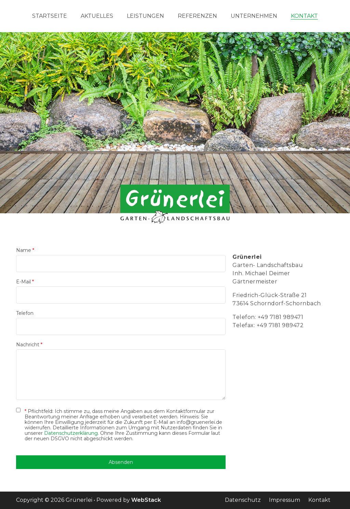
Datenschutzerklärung (71, 433)
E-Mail (25, 281)
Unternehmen (254, 16)
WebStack (146, 500)
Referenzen (197, 16)
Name (25, 250)
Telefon (24, 313)
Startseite (49, 16)
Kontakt (304, 16)
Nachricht (29, 344)
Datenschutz (243, 500)
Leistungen (145, 16)
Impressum (284, 500)
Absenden (121, 462)
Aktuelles (97, 16)
